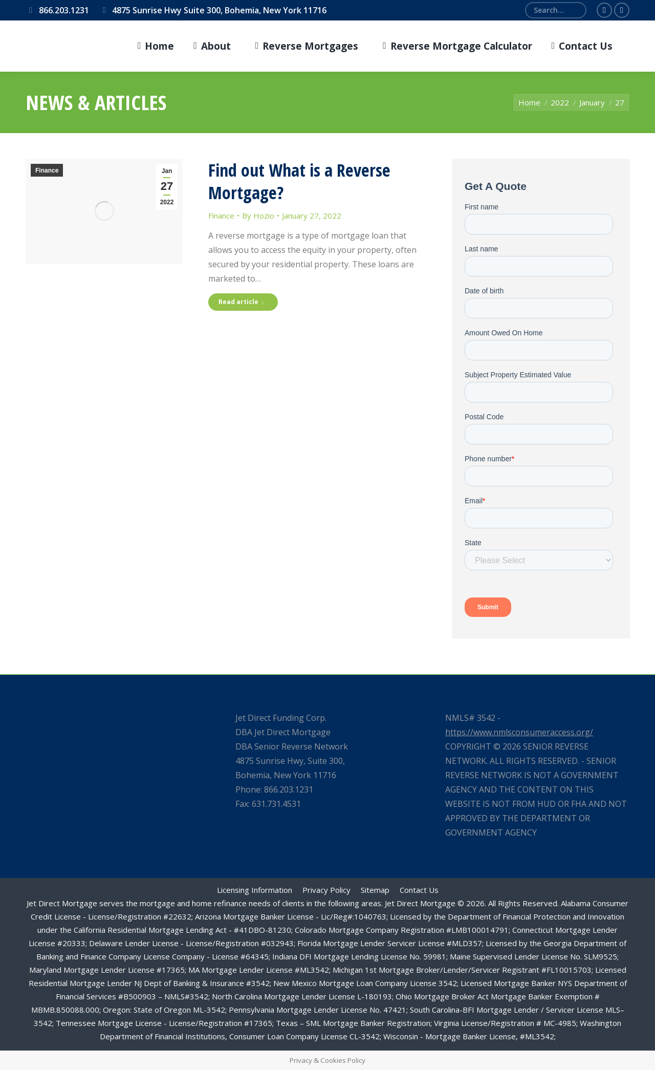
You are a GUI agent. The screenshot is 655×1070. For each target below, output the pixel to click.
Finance (46, 170)
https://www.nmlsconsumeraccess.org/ (519, 732)
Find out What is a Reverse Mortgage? (299, 181)
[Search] (555, 10)
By (258, 215)
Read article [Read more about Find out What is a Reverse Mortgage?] (241, 301)
